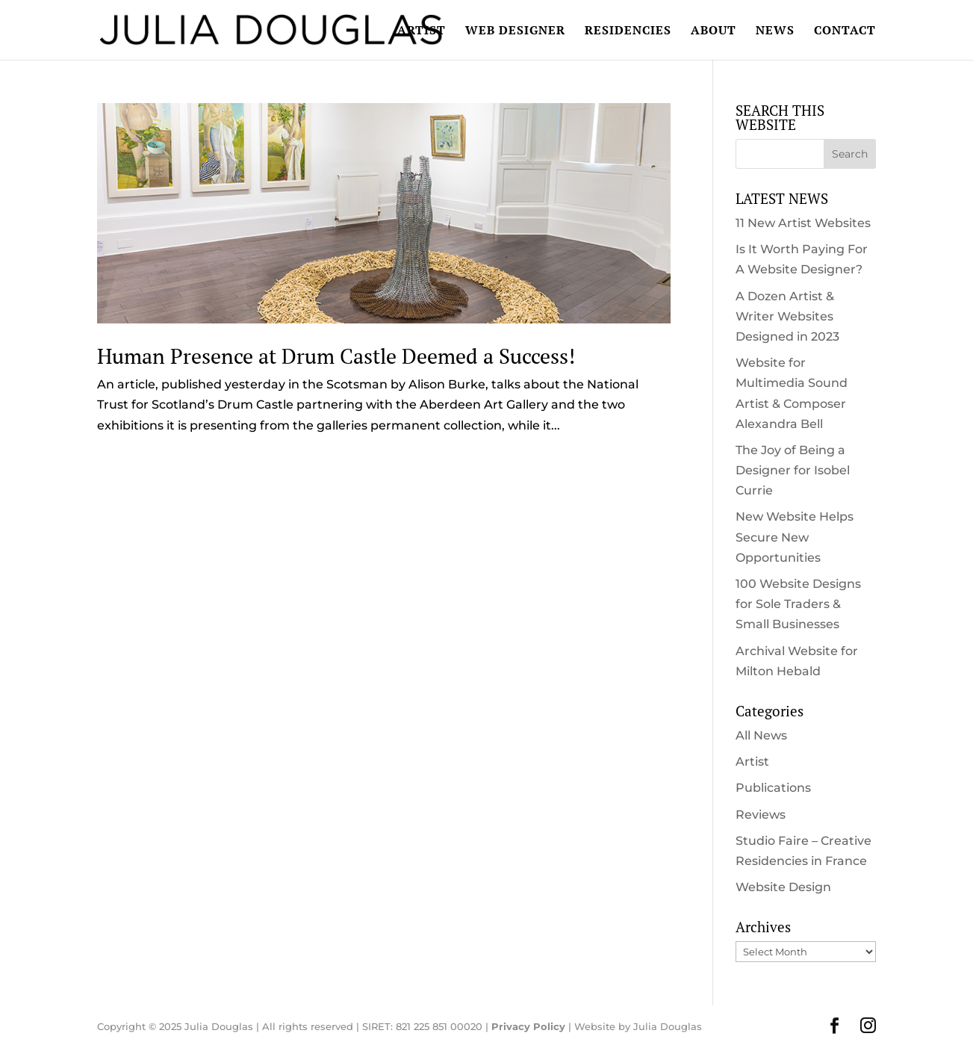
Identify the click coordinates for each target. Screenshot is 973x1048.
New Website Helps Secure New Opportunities (795, 536)
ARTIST (421, 31)
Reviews (761, 814)
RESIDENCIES (628, 31)
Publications (773, 788)
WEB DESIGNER (515, 31)
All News (761, 735)
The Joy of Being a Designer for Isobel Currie (793, 470)
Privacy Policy (528, 1026)
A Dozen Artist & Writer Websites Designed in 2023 (787, 316)
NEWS (775, 31)
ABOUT (713, 31)
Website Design (783, 887)
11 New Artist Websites (803, 223)
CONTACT (845, 31)
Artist (752, 761)
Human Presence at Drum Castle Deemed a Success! (336, 356)
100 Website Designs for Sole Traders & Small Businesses (798, 604)
